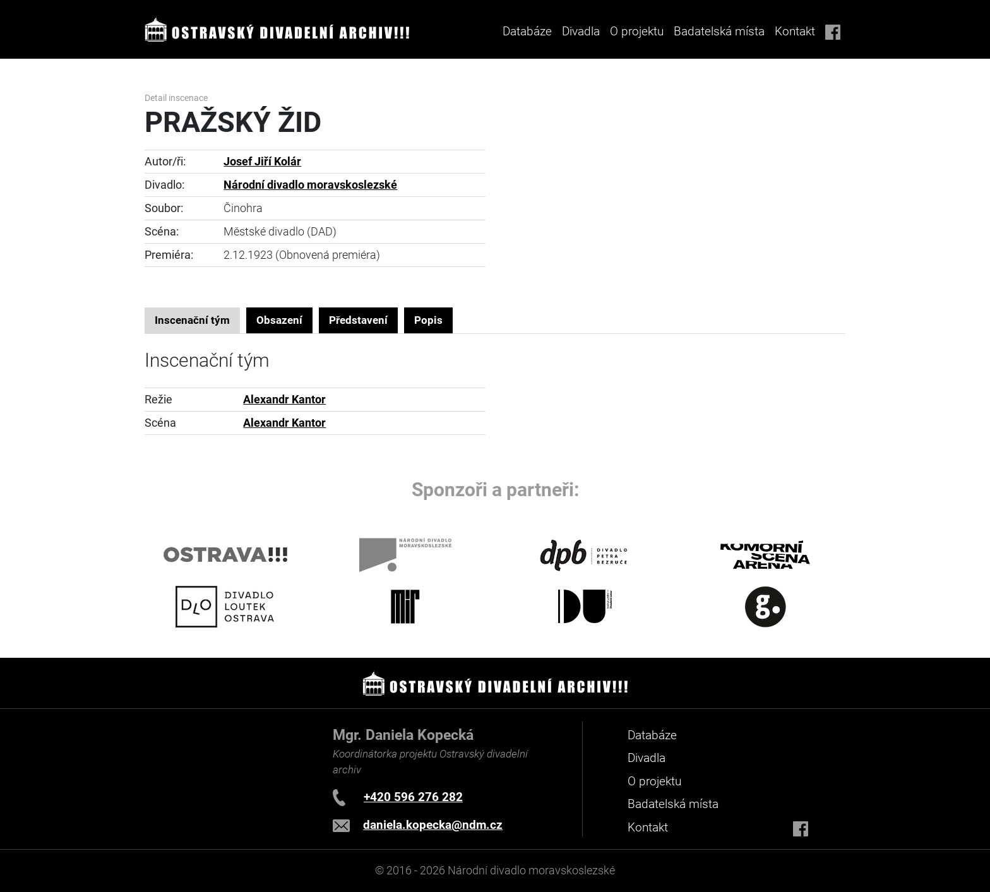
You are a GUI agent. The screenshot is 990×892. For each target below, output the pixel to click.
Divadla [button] (581, 31)
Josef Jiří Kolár (262, 161)
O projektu (637, 31)
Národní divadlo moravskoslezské (310, 185)
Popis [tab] (428, 320)
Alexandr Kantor (284, 399)
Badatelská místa (719, 31)
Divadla (646, 758)
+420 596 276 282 (413, 797)
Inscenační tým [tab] (192, 320)
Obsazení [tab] (279, 320)
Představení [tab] (358, 320)
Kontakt (795, 31)
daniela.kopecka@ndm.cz (433, 825)
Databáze (527, 31)
